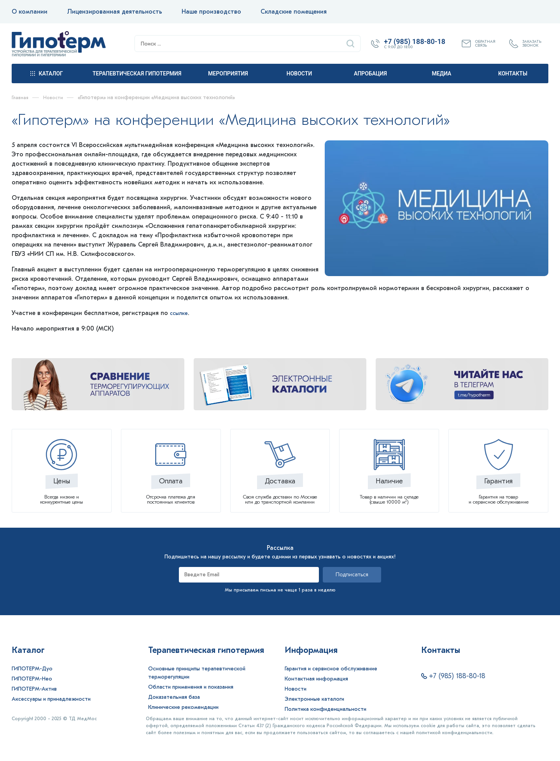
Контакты (512, 73)
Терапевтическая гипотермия (137, 73)
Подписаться (352, 574)
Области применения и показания (190, 687)
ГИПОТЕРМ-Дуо (32, 668)
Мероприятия (228, 73)
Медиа (442, 73)
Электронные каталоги (314, 699)
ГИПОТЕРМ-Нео (32, 678)
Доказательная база (174, 697)
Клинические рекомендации (183, 707)
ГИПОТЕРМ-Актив (34, 689)
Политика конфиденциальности (325, 709)
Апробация (370, 73)
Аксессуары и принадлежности (51, 699)
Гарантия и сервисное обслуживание (331, 668)
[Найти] (350, 43)
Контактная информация (316, 678)
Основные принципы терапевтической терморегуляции (196, 672)
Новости (299, 73)
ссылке (180, 313)
